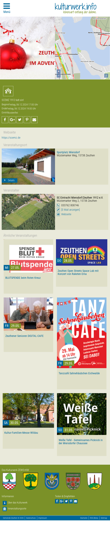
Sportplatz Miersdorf (68, 152)
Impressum (42, 518)
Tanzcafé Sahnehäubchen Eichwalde (79, 373)
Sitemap (104, 518)
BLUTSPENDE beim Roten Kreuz (23, 277)
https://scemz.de (11, 137)
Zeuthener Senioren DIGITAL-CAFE (24, 335)
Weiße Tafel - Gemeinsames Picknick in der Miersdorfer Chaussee (81, 442)
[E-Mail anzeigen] (70, 209)
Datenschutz (31, 518)
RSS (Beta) (94, 518)
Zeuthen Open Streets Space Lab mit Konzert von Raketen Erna (78, 272)
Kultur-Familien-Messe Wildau (21, 432)
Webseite (66, 214)
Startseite (83, 518)
